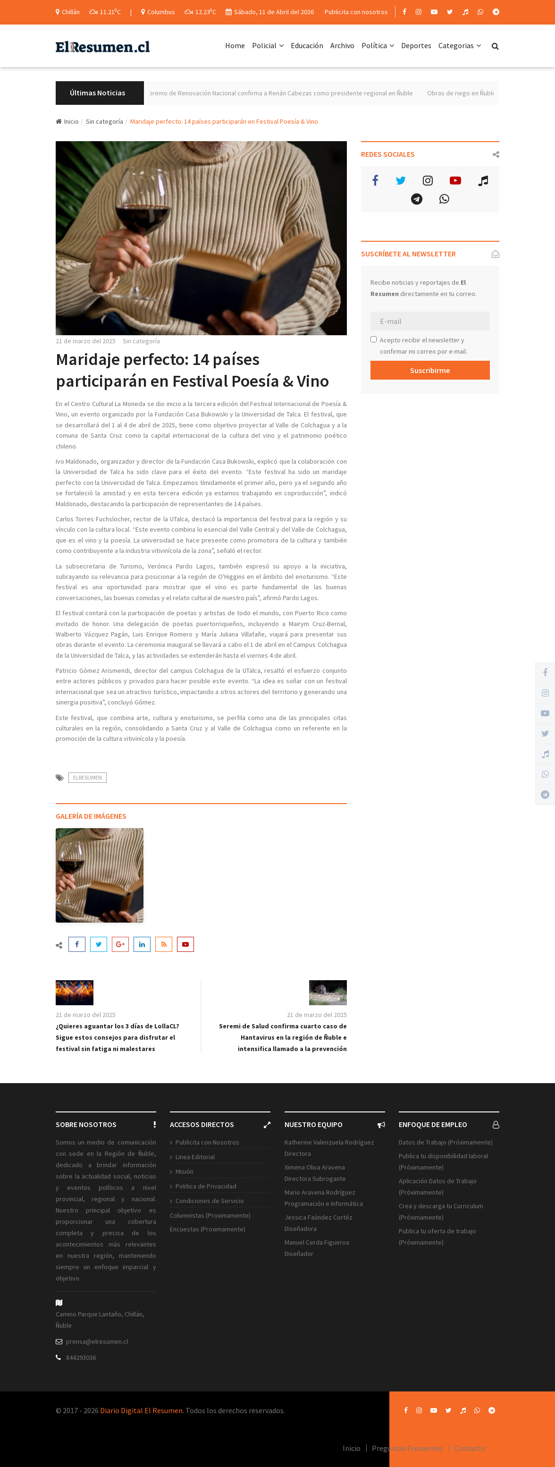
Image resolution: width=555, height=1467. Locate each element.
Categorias (459, 45)
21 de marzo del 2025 (86, 341)
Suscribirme (430, 370)
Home (235, 45)
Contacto (469, 1448)
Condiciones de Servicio (210, 1200)
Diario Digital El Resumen (141, 1410)
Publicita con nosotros (356, 12)
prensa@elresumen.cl (97, 1341)
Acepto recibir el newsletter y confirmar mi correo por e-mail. (418, 346)
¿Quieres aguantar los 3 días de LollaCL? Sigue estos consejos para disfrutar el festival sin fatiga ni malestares (117, 1037)
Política (378, 45)
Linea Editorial (195, 1157)
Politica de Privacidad (206, 1186)
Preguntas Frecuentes (407, 1448)
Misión (184, 1171)
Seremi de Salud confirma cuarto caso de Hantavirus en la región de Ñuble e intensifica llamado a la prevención (283, 1037)
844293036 (81, 1357)
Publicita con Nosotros (207, 1142)
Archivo (342, 45)
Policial (268, 45)
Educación (307, 45)
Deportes (416, 45)
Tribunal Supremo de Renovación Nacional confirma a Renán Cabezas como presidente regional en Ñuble (279, 93)
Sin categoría (104, 121)
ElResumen (87, 777)
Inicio (67, 121)
